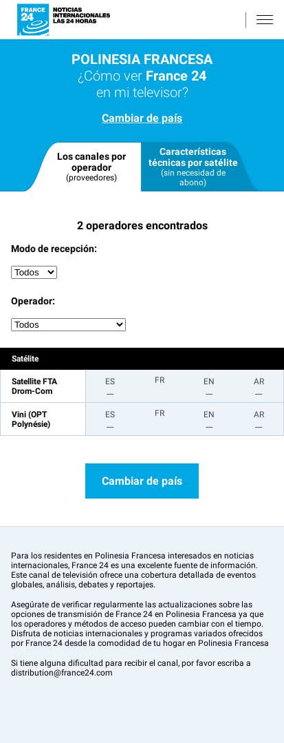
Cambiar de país (142, 118)
